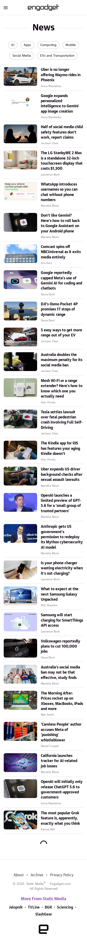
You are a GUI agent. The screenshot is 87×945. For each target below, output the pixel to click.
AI (12, 45)
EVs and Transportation (57, 55)
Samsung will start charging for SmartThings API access (62, 620)
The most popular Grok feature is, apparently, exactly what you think (60, 818)
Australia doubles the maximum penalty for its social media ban (61, 360)
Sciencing (65, 907)
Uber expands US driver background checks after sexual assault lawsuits (61, 474)
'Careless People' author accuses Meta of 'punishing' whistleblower (61, 732)
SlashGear (43, 914)
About (18, 875)
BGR (48, 907)
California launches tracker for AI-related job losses (59, 761)
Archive (37, 875)
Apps (27, 45)
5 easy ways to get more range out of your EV (61, 332)
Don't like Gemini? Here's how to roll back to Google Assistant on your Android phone (60, 223)
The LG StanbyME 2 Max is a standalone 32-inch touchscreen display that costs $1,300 (62, 160)
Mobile (71, 45)
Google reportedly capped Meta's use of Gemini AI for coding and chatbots (61, 280)
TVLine (34, 907)
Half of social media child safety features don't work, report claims (62, 132)
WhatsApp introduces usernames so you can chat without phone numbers (59, 192)
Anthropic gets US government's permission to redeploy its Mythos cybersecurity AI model (62, 537)
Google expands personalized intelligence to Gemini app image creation (59, 103)
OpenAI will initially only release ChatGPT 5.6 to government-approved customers (62, 789)
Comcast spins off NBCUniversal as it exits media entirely (61, 252)
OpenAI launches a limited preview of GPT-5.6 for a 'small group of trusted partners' (61, 503)
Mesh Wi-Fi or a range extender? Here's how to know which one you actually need (61, 388)
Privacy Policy (62, 875)
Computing (48, 45)
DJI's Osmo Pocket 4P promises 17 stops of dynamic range (59, 309)
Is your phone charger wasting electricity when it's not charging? (62, 568)
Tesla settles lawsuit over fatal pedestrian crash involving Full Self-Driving (62, 420)
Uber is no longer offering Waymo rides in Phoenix (61, 75)
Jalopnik (16, 907)
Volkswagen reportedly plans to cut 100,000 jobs (60, 646)
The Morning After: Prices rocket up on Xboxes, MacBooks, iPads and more (62, 701)
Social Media (22, 55)
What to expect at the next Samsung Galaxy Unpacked (59, 594)
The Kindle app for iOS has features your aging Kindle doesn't (60, 448)
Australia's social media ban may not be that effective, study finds (60, 672)
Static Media (35, 884)
